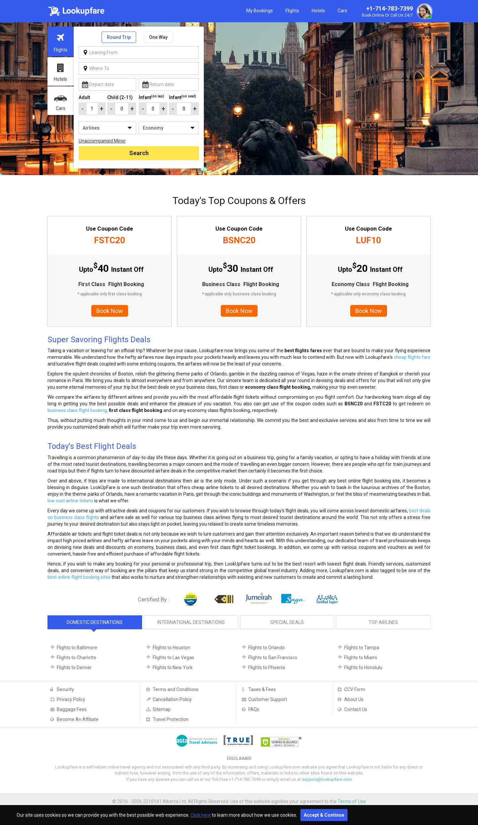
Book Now (109, 310)
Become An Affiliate (78, 719)
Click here (201, 815)
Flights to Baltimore (77, 647)
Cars (342, 10)
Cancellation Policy (172, 699)
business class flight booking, (77, 410)
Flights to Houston (171, 647)
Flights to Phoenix (266, 667)
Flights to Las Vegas (173, 657)
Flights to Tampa (361, 647)
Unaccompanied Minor (102, 141)
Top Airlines (383, 622)
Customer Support (267, 699)
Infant (151, 97)
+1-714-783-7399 (396, 12)
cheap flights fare (412, 357)
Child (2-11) (120, 97)
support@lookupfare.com (327, 779)
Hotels (318, 10)
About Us (353, 699)
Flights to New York (173, 667)
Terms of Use (352, 801)
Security (65, 689)
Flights (292, 10)
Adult (84, 97)
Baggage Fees (72, 709)
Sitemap (162, 709)
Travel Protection (171, 719)
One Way (158, 37)
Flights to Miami (360, 657)
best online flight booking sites (79, 577)
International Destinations (191, 622)
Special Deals (287, 622)
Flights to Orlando (266, 647)
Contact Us (355, 709)
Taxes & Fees (262, 689)
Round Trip (119, 37)
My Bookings (259, 10)
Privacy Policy (71, 699)
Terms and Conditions (176, 689)
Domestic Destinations (94, 622)
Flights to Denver (74, 667)
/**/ (107, 128)
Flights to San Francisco (272, 657)
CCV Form (354, 689)
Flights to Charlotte (76, 657)
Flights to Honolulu (363, 667)
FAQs (253, 709)
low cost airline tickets (70, 500)
